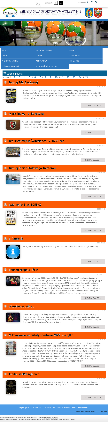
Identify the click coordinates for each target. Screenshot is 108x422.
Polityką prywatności (51, 417)
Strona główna (15, 73)
